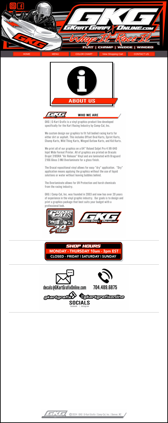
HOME (26, 54)
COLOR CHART (84, 54)
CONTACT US (141, 54)
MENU (55, 54)
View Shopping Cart (112, 54)
